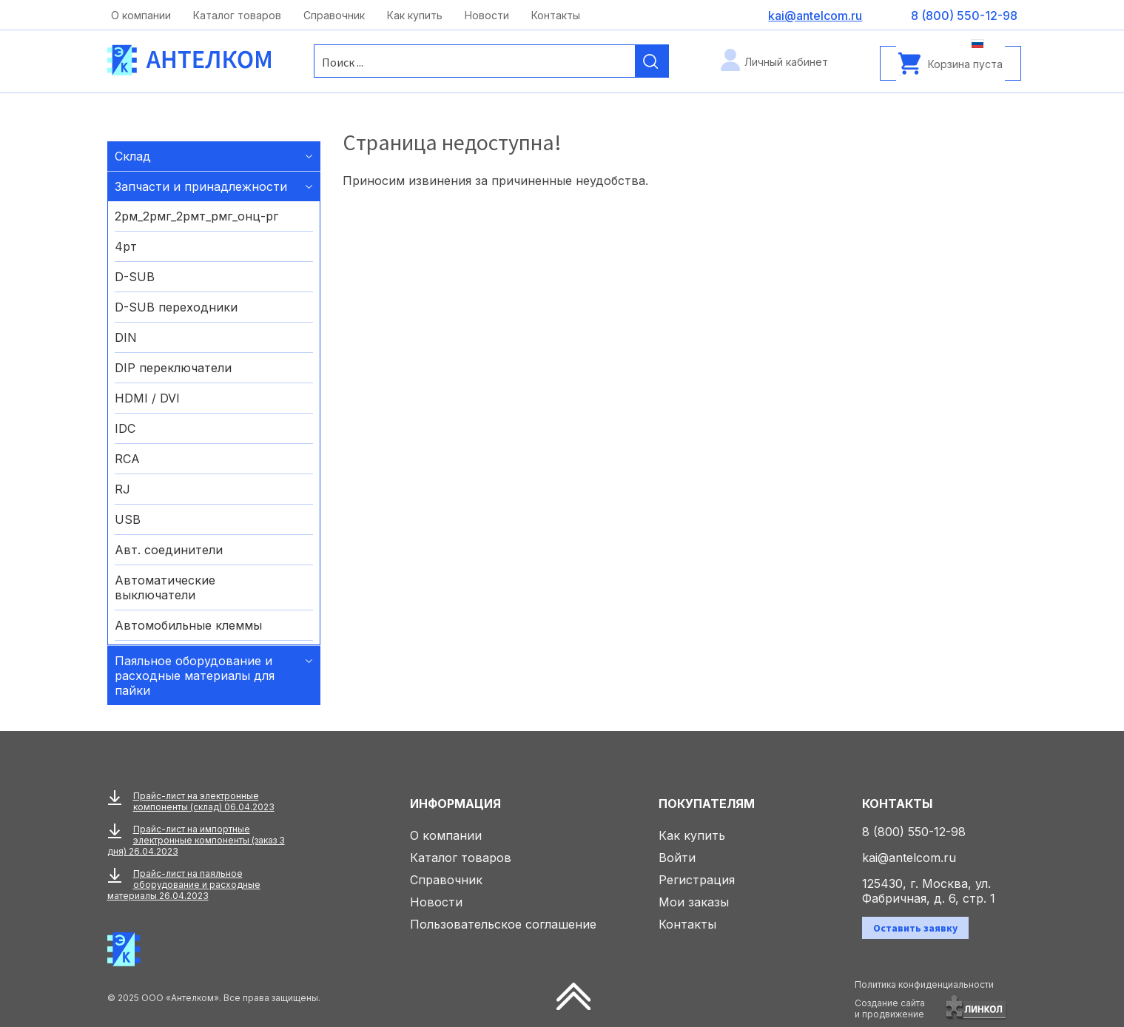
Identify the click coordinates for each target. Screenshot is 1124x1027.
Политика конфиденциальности (924, 984)
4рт (126, 246)
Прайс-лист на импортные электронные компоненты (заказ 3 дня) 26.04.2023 (196, 840)
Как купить (414, 15)
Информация (455, 803)
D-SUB (135, 276)
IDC (125, 428)
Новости (487, 15)
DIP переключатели (173, 367)
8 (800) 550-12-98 (914, 831)
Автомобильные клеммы (188, 625)
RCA (127, 458)
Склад (133, 156)
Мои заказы (694, 902)
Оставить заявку (915, 928)
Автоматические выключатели (165, 587)
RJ (122, 489)
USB (128, 519)
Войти (677, 857)
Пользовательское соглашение (503, 924)
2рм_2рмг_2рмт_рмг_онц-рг (196, 216)
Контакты (555, 15)
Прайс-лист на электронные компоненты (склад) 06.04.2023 (204, 801)
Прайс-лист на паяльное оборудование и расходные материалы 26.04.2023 (183, 884)
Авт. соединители (169, 549)
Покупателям (707, 803)
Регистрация (697, 879)
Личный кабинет (786, 61)
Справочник (334, 15)
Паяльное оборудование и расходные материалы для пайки (195, 675)
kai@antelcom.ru (909, 857)
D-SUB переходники (176, 307)
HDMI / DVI (147, 398)
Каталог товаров (237, 15)
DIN (126, 337)
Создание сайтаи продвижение (890, 1008)
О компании (141, 15)
